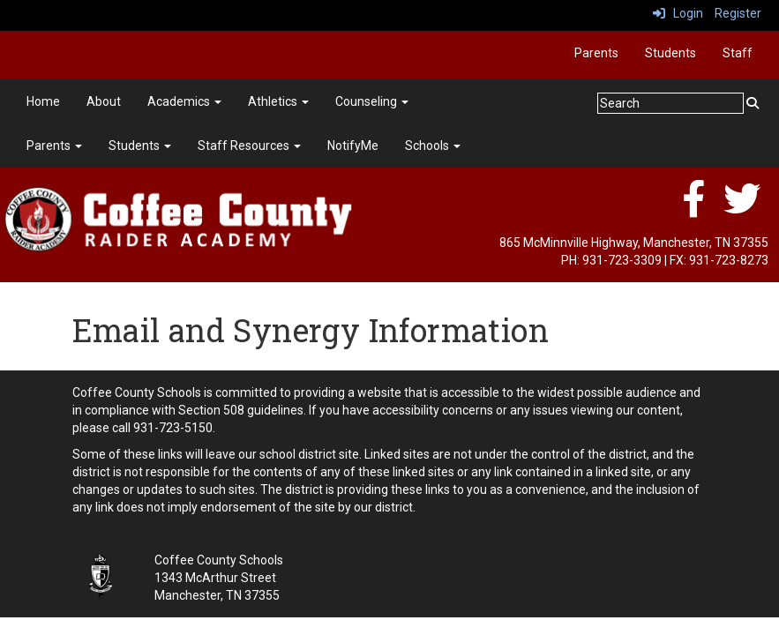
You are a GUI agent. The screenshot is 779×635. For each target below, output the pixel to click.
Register (738, 13)
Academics (184, 101)
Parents (596, 53)
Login (678, 13)
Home (43, 101)
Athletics (278, 101)
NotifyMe (352, 145)
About (103, 101)
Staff (738, 53)
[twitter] (741, 208)
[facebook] (693, 208)
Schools (433, 145)
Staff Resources (249, 145)
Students (670, 53)
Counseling (371, 101)
